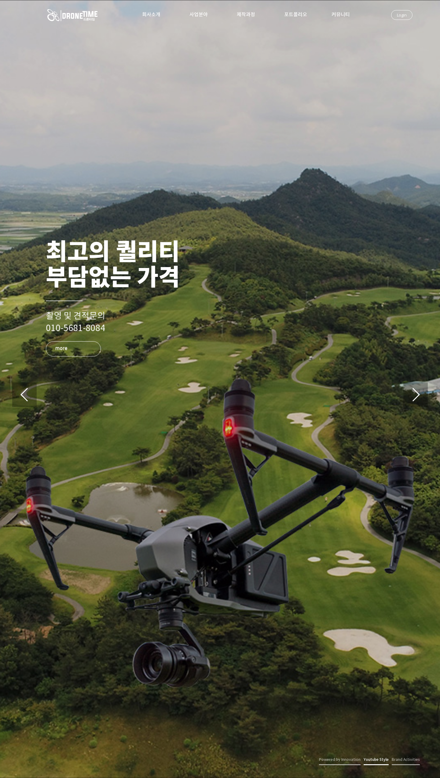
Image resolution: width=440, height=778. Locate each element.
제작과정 (246, 14)
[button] (415, 394)
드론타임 (72, 16)
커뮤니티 (341, 14)
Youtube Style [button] (376, 760)
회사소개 (151, 14)
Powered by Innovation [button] (340, 760)
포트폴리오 (295, 14)
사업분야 (198, 14)
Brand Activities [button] (406, 760)
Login (402, 15)
